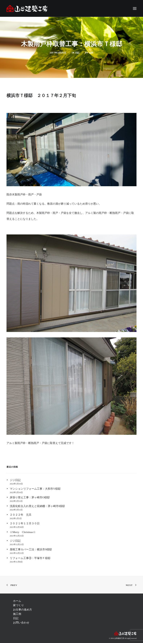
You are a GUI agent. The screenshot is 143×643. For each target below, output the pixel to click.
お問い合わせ (21, 622)
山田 (91, 52)
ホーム (17, 600)
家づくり (18, 605)
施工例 (17, 613)
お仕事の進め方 (22, 609)
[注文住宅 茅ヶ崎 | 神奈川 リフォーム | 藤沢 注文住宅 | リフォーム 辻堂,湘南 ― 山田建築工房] (27, 8)
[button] (134, 8)
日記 (77, 52)
